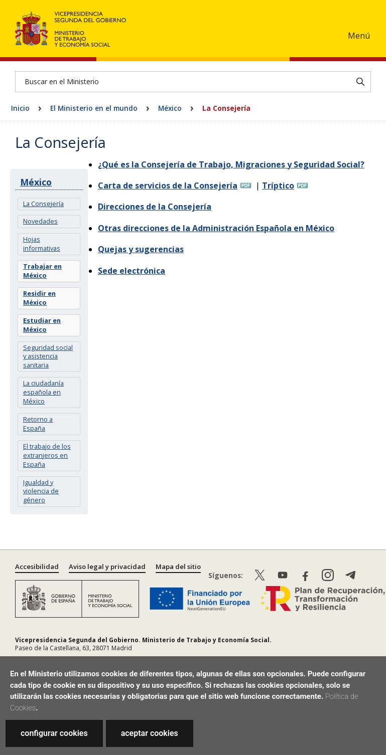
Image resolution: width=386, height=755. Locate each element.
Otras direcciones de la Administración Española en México (216, 228)
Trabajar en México (42, 271)
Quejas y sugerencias (141, 249)
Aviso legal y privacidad (107, 566)
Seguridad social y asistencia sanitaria (48, 356)
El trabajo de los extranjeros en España (47, 455)
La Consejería (43, 203)
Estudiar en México (42, 325)
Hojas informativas (41, 244)
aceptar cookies (149, 733)
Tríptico (278, 185)
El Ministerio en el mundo (94, 108)
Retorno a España (38, 424)
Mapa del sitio (178, 566)
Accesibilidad (37, 566)
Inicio (20, 108)
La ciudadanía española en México (43, 392)
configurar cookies (54, 733)
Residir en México (39, 298)
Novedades (40, 221)
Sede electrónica (131, 270)
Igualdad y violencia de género (41, 491)
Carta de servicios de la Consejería (167, 185)
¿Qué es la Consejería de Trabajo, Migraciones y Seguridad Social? (231, 164)
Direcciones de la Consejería (154, 206)
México (170, 108)
